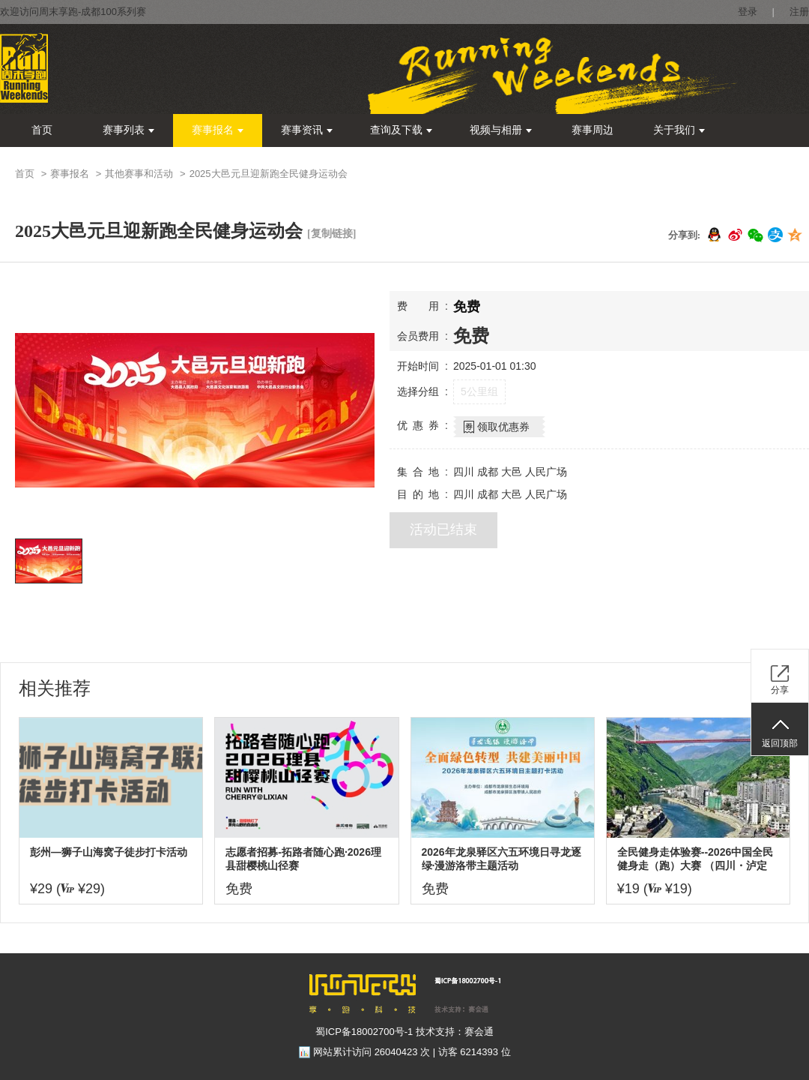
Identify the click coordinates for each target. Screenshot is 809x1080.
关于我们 (679, 130)
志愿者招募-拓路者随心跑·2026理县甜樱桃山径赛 (303, 859)
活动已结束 (443, 529)
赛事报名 (217, 130)
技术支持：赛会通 (455, 1031)
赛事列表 (128, 130)
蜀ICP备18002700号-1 (364, 1031)
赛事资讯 (307, 130)
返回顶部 (780, 743)
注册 (799, 11)
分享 (780, 690)
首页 (41, 130)
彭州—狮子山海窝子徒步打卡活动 (108, 852)
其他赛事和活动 (139, 173)
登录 (747, 11)
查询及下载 (401, 130)
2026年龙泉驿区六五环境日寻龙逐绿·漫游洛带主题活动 (501, 859)
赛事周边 (592, 130)
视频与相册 (501, 130)
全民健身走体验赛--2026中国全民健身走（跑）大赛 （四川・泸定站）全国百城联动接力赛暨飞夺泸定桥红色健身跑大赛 (696, 859)
